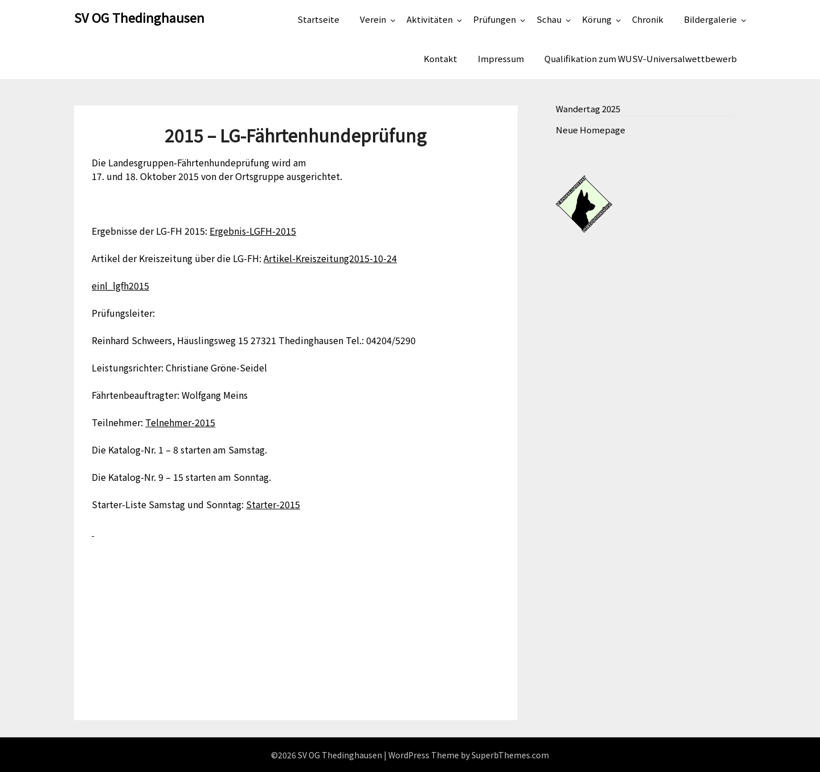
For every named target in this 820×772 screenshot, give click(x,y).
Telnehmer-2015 (180, 422)
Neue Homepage (590, 130)
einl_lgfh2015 (120, 285)
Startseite (318, 19)
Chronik (647, 19)
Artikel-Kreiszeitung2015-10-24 (330, 258)
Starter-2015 (273, 504)
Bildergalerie (710, 19)
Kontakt (440, 58)
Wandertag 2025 (588, 109)
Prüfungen (494, 19)
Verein (373, 19)
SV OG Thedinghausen (139, 17)
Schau (548, 19)
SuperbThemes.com (510, 755)
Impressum (501, 58)
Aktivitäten (430, 19)
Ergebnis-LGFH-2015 (253, 231)
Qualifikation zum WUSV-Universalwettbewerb (640, 58)
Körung (597, 19)
